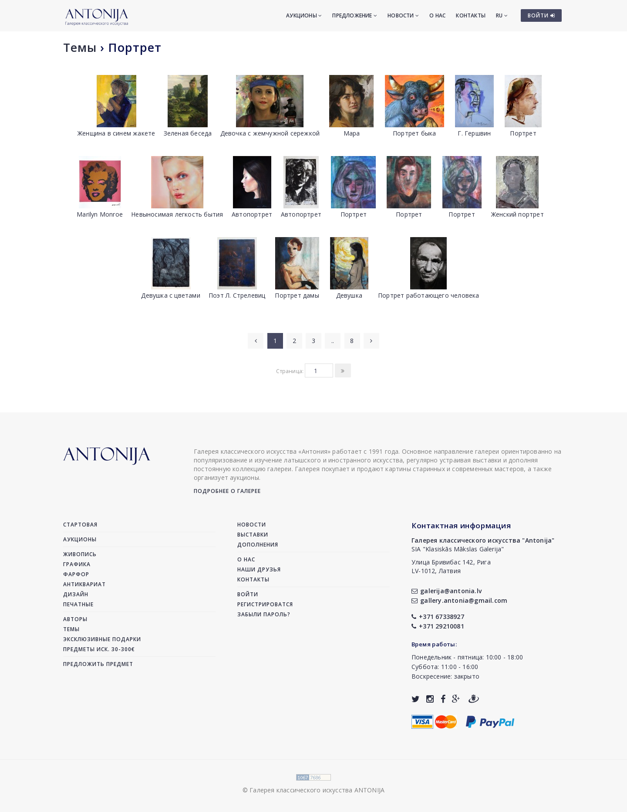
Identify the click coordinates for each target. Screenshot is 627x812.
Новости (403, 15)
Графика (77, 564)
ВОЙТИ (541, 15)
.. (332, 340)
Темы (80, 47)
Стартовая (80, 524)
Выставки (252, 534)
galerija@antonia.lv (446, 591)
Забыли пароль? (263, 614)
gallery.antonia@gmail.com (459, 600)
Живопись (80, 554)
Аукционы (304, 15)
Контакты (470, 15)
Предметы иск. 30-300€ (99, 649)
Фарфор (76, 574)
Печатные (78, 604)
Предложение (354, 15)
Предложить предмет (98, 664)
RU (502, 15)
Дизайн (75, 594)
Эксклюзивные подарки (102, 639)
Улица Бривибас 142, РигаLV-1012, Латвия (451, 566)
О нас (437, 15)
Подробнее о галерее (227, 491)
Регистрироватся (265, 604)
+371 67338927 (437, 616)
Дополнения (257, 544)
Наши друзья (259, 569)
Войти (247, 594)
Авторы (75, 619)
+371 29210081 (437, 626)
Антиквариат (84, 584)
